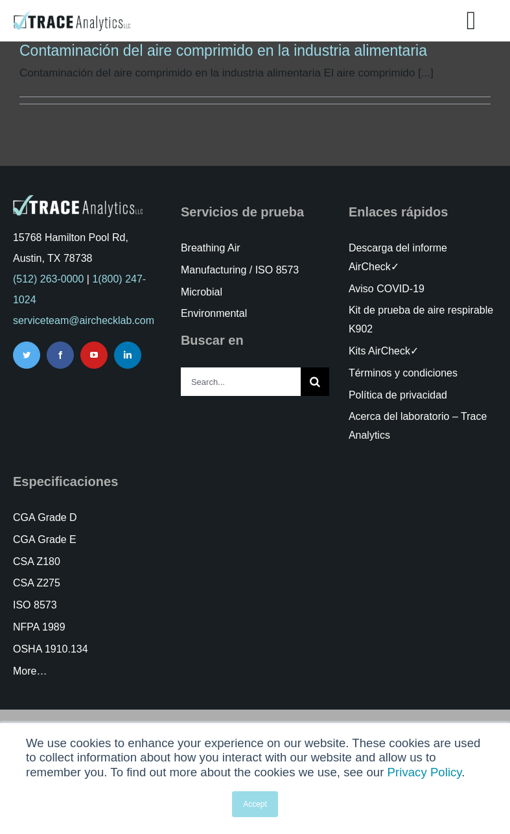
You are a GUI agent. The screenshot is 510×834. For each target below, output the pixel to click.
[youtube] (94, 355)
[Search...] (241, 381)
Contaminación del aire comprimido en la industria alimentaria (223, 50)
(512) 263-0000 (48, 278)
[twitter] (26, 355)
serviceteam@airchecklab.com (83, 320)
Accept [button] (255, 804)
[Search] (315, 381)
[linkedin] (127, 355)
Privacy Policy (425, 772)
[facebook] (60, 355)
